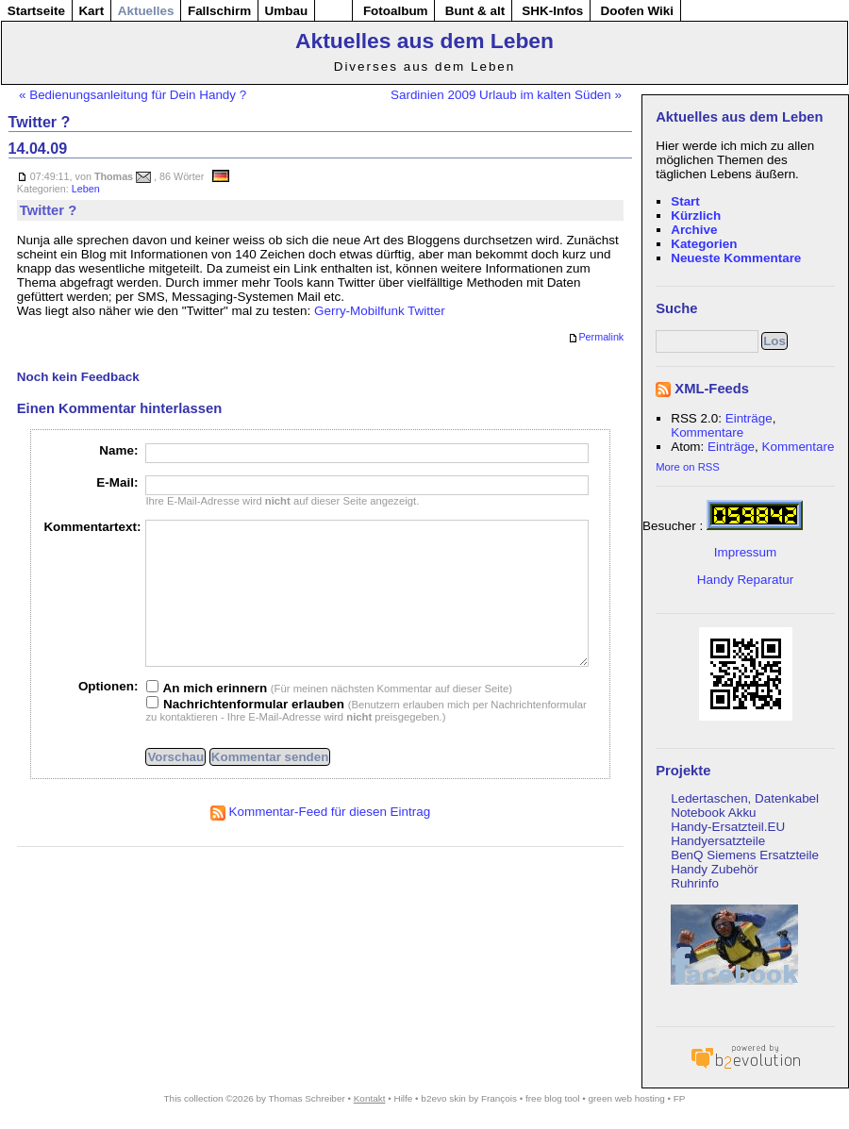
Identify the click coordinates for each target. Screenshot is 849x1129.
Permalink (596, 337)
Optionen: (108, 714)
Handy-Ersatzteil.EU (728, 827)
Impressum (745, 552)
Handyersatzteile (718, 841)
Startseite (36, 11)
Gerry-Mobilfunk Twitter (379, 311)
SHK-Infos (552, 11)
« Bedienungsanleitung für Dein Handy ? (132, 95)
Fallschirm (219, 11)
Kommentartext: (92, 527)
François (499, 1098)
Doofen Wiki (637, 11)
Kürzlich (696, 215)
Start (685, 201)
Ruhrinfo (695, 883)
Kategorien (704, 244)
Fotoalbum (395, 11)
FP (680, 1098)
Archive (694, 230)
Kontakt (370, 1098)
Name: (118, 450)
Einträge (749, 418)
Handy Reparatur (745, 580)
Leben (86, 188)
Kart (91, 11)
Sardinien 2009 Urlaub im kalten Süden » (506, 95)
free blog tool (552, 1098)
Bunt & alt (475, 11)
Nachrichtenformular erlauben (245, 732)
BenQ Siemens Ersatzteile (745, 855)
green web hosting (627, 1098)
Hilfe (402, 1098)
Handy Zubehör (714, 869)
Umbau (286, 11)
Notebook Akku (713, 812)
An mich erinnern (206, 716)
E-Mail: (117, 482)
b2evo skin (443, 1098)
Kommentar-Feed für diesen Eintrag (320, 840)
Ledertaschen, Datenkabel (745, 798)
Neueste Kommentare (736, 258)
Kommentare (707, 432)
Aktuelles (146, 11)
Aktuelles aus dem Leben (424, 40)
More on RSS (688, 467)
